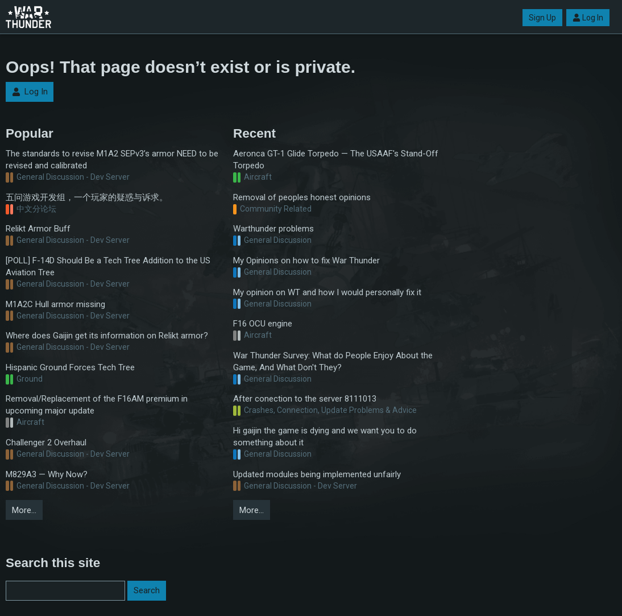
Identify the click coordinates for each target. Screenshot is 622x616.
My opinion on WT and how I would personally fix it (327, 292)
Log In (588, 17)
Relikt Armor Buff (38, 229)
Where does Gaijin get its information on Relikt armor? (107, 335)
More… (24, 510)
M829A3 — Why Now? (47, 474)
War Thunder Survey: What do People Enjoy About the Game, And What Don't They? (333, 361)
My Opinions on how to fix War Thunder (306, 260)
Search (147, 590)
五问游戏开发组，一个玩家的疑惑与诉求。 (87, 197)
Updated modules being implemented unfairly (317, 474)
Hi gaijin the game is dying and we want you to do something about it (325, 436)
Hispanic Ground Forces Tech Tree (70, 367)
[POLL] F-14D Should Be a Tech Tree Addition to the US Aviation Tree (108, 266)
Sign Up (542, 17)
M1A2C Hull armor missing (55, 304)
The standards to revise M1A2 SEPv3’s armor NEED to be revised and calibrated (112, 159)
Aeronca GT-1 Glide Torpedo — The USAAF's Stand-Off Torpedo (335, 159)
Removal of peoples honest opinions (302, 197)
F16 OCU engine (262, 324)
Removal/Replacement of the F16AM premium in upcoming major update (97, 405)
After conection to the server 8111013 (304, 399)
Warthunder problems (273, 229)
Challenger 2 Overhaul (46, 442)
